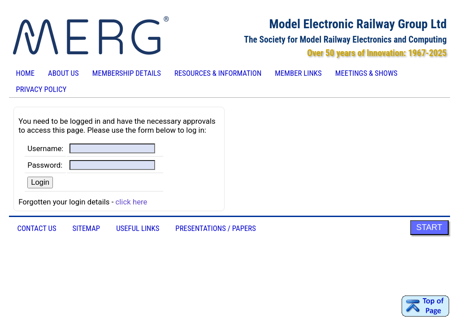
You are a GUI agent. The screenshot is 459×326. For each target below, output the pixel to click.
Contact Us (36, 228)
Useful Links (137, 228)
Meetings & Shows (366, 73)
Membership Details (126, 73)
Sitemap (86, 228)
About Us (63, 73)
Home (25, 73)
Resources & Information (217, 73)
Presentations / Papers (215, 228)
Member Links (298, 73)
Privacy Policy (41, 89)
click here (131, 201)
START (429, 227)
